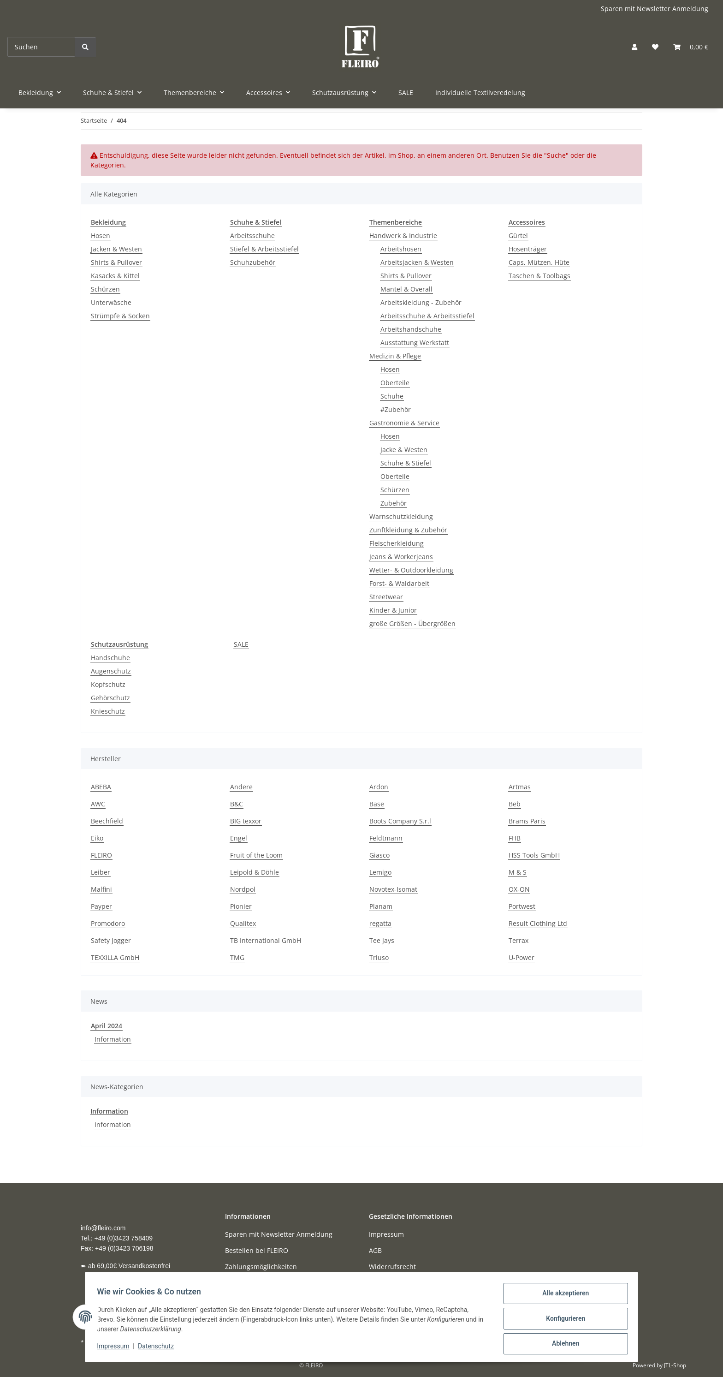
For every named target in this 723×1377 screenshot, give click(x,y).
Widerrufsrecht (392, 1266)
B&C (236, 803)
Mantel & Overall (406, 289)
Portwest (522, 906)
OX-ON (519, 889)
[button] (634, 47)
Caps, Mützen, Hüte (539, 262)
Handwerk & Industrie (403, 235)
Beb (515, 803)
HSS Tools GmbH (534, 855)
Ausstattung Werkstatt (414, 342)
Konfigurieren (562, 1320)
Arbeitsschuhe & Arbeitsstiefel (427, 315)
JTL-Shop (675, 1365)
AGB (375, 1250)
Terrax (518, 940)
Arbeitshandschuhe (410, 329)
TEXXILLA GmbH (115, 957)
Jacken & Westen (116, 248)
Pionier (241, 906)
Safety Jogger (111, 940)
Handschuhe (110, 657)
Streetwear (386, 596)
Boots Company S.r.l (400, 821)
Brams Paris (527, 821)
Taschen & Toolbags (539, 275)
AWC (98, 803)
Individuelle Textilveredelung (480, 92)
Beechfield (107, 821)
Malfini (101, 889)
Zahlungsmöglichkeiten (261, 1266)
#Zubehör (395, 409)
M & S (518, 872)
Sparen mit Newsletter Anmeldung (654, 8)
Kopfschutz (108, 684)
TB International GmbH (265, 940)
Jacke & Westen (403, 449)
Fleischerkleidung (396, 543)
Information (113, 1039)
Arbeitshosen (400, 248)
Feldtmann (386, 838)
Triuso (379, 957)
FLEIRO (101, 855)
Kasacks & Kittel (115, 275)
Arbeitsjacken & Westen (417, 262)
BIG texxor (245, 821)
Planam (380, 906)
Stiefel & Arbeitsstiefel (264, 248)
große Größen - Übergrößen (412, 623)
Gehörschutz (110, 697)
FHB (515, 838)
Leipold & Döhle (254, 872)
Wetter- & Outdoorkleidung (411, 570)
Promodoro (108, 923)
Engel (238, 838)
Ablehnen (562, 1344)
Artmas (520, 786)
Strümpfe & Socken (120, 315)
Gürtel (518, 235)
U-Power (521, 957)
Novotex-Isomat (393, 889)
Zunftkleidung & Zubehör (408, 529)
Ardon (378, 786)
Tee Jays (381, 940)
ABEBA (101, 786)
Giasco (379, 855)
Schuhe (391, 396)
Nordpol (242, 889)
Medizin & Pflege (395, 356)
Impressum (116, 1348)
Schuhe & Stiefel (405, 463)
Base (376, 803)
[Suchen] (41, 47)
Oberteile (394, 382)
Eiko (97, 838)
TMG (237, 957)
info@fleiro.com (103, 1228)
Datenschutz (159, 1348)
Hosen (100, 235)
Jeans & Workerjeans (401, 556)
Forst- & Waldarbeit (399, 583)
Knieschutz (108, 711)
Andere (241, 786)
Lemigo (380, 872)
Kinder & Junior (393, 610)
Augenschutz (111, 671)
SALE (241, 644)
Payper (101, 906)
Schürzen (105, 289)
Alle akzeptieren (562, 1296)
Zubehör (393, 503)
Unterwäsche (111, 302)
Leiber (100, 872)
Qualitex (243, 923)
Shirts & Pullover (116, 262)
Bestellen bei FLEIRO (256, 1250)
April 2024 (106, 1025)
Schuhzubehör (252, 262)
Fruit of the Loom (256, 855)
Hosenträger (528, 248)
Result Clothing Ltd (538, 923)
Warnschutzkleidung (401, 516)
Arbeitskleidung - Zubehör (421, 302)
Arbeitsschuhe (252, 235)
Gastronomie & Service (404, 422)
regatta (380, 923)
